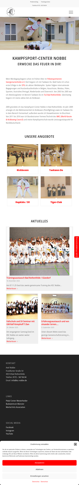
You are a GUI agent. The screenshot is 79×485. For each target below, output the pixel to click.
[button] (75, 444)
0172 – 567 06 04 (19, 377)
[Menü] (69, 12)
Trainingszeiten (45, 2)
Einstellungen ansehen (39, 476)
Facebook (9, 427)
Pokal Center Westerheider (17, 400)
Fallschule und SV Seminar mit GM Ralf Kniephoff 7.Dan (21, 323)
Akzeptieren (39, 463)
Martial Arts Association (15, 407)
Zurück (2, 33)
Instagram (10, 430)
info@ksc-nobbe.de (19, 380)
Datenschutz (36, 482)
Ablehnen (39, 469)
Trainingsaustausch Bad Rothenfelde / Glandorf (29, 277)
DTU (23, 85)
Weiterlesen (13, 288)
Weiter (77, 33)
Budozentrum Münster (15, 404)
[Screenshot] (33, 12)
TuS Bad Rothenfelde (52, 94)
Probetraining (34, 2)
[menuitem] (34, 1)
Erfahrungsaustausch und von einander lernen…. (55, 323)
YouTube (9, 433)
